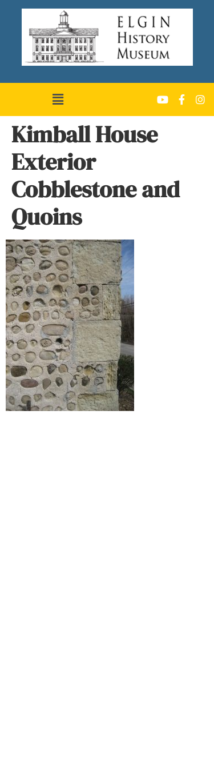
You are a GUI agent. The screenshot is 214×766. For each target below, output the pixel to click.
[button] (57, 99)
